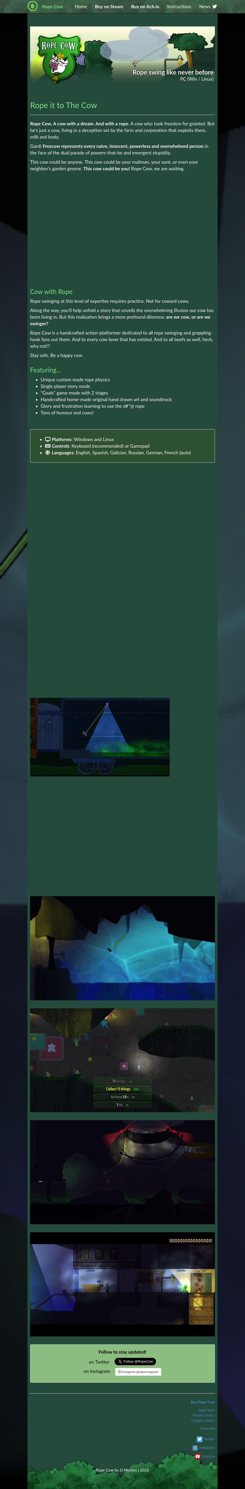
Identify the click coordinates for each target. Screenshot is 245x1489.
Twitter (209, 1439)
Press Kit (208, 1428)
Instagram (207, 1447)
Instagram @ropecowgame (138, 1372)
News (208, 6)
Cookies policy (203, 1420)
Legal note (206, 1410)
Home (81, 6)
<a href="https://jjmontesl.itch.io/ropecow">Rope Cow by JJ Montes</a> (122, 258)
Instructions (179, 6)
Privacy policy (204, 1415)
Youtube (208, 1456)
